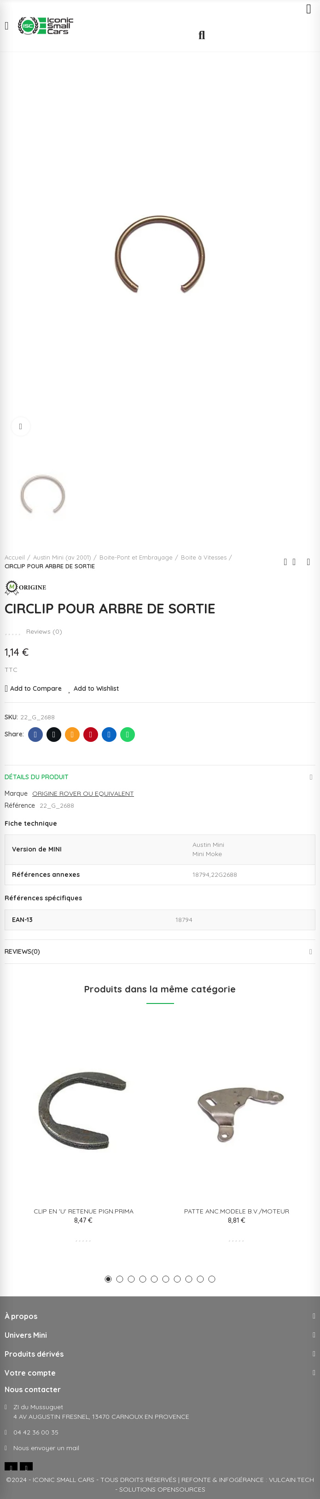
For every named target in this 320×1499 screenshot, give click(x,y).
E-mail (72, 734)
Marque (16, 793)
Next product (308, 561)
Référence (20, 805)
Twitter (54, 734)
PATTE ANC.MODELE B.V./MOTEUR (236, 1211)
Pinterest (91, 734)
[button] (108, 1279)
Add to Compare (36, 688)
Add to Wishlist (96, 688)
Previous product (285, 561)
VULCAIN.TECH (291, 1480)
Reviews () (44, 631)
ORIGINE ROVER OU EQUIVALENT (83, 793)
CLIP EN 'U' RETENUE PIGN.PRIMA (84, 1211)
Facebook (35, 734)
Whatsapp (127, 734)
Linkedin (109, 734)
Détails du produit (37, 777)
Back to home (297, 561)
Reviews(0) (22, 951)
